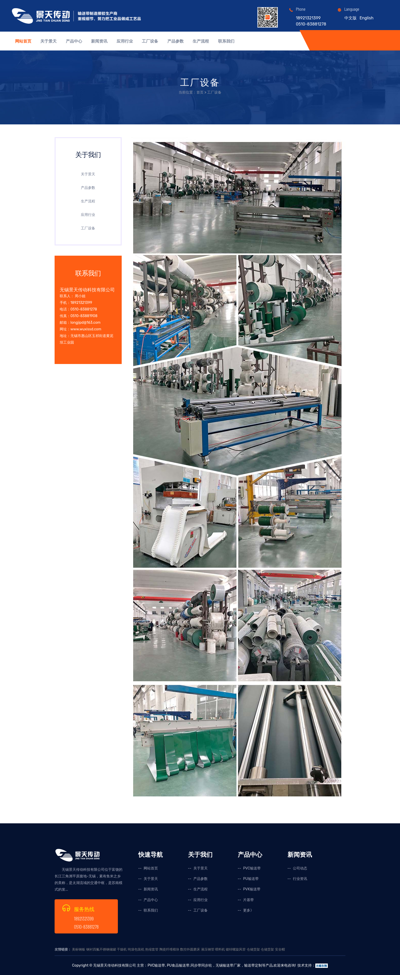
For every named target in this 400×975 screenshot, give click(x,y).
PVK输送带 (251, 889)
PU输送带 (251, 878)
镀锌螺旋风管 (236, 949)
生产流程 (201, 41)
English (366, 18)
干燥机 (122, 949)
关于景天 (48, 41)
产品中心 (74, 41)
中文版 (350, 18)
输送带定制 (253, 965)
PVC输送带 (252, 868)
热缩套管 (151, 949)
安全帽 (280, 949)
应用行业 (125, 41)
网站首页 (23, 41)
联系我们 (226, 41)
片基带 (248, 900)
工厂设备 (150, 41)
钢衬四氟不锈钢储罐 (101, 949)
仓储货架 (253, 949)
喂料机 (220, 949)
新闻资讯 (99, 41)
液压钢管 (207, 949)
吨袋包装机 (136, 949)
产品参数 (175, 41)
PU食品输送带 (178, 965)
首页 (200, 92)
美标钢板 (78, 949)
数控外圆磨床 (190, 949)
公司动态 (300, 868)
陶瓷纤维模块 (169, 949)
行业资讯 (300, 878)
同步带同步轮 (201, 965)
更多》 (248, 910)
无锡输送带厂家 (228, 965)
